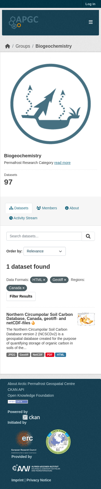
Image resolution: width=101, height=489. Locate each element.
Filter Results (21, 296)
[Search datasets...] (44, 236)
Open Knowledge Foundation (31, 395)
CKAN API (16, 390)
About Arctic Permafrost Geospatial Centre (41, 384)
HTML (60, 354)
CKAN (31, 417)
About (72, 208)
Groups (23, 46)
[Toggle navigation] (90, 22)
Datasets (18, 208)
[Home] (7, 46)
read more (62, 163)
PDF (50, 354)
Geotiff (24, 354)
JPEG (11, 354)
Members (46, 208)
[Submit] (88, 236)
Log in (90, 4)
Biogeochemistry (53, 46)
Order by (13, 251)
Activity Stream (23, 218)
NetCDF (38, 354)
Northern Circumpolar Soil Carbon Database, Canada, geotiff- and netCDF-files (39, 318)
